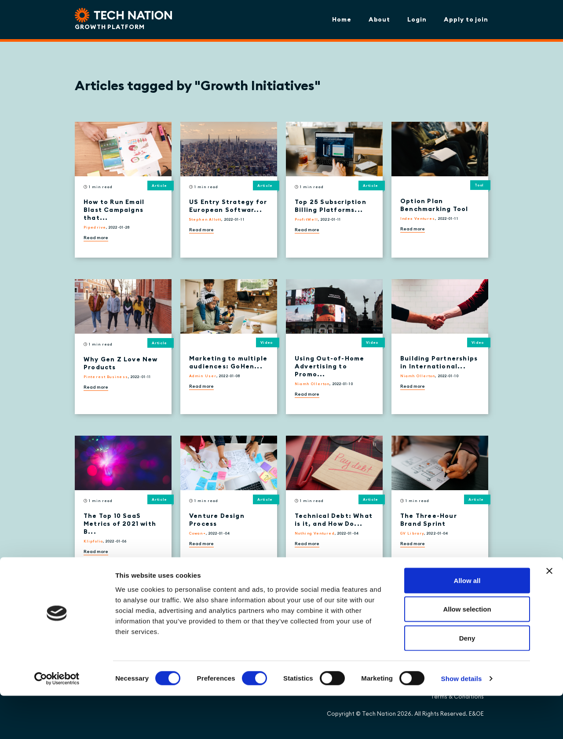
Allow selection (467, 652)
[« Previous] (80, 589)
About (380, 19)
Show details (461, 721)
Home (341, 19)
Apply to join (466, 19)
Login (417, 19)
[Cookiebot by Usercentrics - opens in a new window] (56, 721)
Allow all (467, 623)
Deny (467, 681)
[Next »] (183, 589)
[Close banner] (549, 614)
